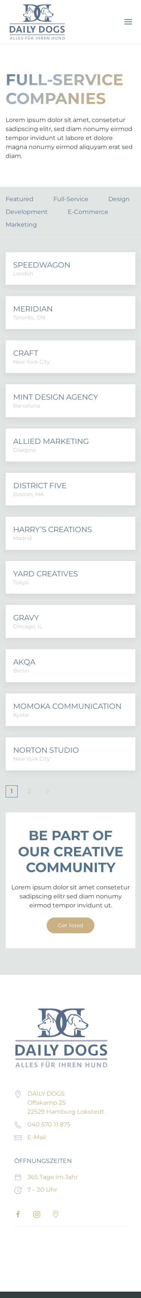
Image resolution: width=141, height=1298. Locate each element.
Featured (19, 199)
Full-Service (70, 199)
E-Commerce (88, 211)
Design (119, 199)
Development (27, 211)
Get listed (70, 925)
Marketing (21, 224)
